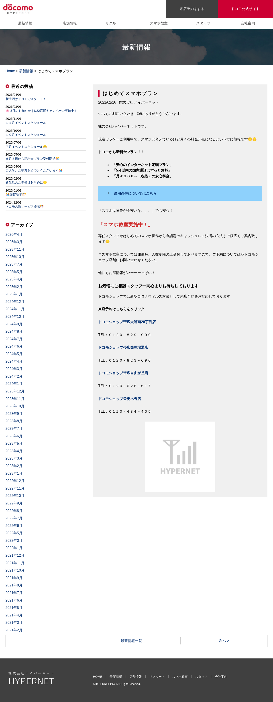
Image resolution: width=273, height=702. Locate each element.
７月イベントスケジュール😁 (26, 146)
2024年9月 (14, 324)
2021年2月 (14, 630)
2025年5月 (14, 272)
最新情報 (25, 23)
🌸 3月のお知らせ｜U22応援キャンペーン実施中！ (41, 110)
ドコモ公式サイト (245, 9)
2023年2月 (14, 466)
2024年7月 (14, 339)
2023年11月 (15, 399)
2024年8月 (14, 331)
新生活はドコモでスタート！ (26, 98)
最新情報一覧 (131, 641)
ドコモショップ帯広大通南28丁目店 (127, 322)
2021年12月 (15, 555)
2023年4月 (14, 451)
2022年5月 (14, 533)
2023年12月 (15, 391)
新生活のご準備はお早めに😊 (26, 182)
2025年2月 (14, 287)
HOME (97, 676)
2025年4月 (14, 279)
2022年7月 (14, 518)
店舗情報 (70, 23)
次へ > (224, 641)
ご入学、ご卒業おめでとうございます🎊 (34, 170)
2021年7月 (14, 593)
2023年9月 (14, 414)
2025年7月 (14, 264)
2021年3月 (14, 622)
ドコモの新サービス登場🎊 (25, 206)
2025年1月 (14, 294)
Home (10, 71)
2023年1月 (14, 473)
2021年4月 (14, 615)
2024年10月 (15, 316)
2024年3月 (14, 369)
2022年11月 (15, 488)
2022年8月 (14, 511)
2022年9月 (14, 503)
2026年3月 (14, 242)
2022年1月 (14, 548)
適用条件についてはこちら (135, 193)
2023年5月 (14, 443)
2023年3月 (14, 458)
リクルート (114, 23)
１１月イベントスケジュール (26, 122)
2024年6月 (14, 346)
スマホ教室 (159, 23)
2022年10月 (15, 496)
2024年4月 (14, 361)
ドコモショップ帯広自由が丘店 (123, 373)
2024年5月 (14, 354)
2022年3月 (14, 540)
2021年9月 (14, 578)
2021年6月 (14, 600)
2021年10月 (15, 570)
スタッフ (203, 23)
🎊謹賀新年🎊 (16, 194)
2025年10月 (15, 257)
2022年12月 (15, 481)
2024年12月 (15, 302)
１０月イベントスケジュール (26, 134)
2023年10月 (15, 406)
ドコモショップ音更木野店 (119, 399)
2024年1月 (14, 384)
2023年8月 (14, 421)
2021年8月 (14, 585)
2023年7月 (14, 428)
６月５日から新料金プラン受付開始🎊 (32, 158)
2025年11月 (15, 249)
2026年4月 (14, 234)
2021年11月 (15, 563)
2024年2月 (14, 376)
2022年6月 (14, 526)
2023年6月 (14, 436)
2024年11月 (15, 309)
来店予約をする (191, 9)
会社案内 (248, 23)
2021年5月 (14, 608)
